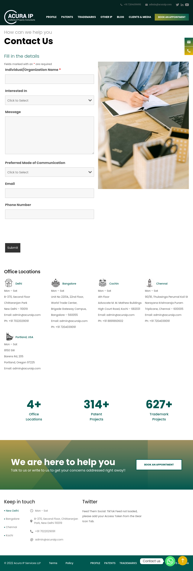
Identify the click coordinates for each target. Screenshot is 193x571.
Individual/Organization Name (33, 70)
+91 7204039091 (130, 4)
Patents (67, 17)
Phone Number (18, 205)
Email (10, 184)
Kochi (9, 535)
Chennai (11, 527)
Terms (53, 563)
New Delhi (12, 511)
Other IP (106, 17)
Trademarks (87, 17)
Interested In (16, 91)
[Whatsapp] (170, 561)
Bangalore (12, 519)
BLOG (120, 17)
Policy (69, 563)
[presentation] (33, 231)
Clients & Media (140, 17)
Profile (51, 17)
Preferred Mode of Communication (35, 163)
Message (13, 112)
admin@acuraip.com (158, 4)
